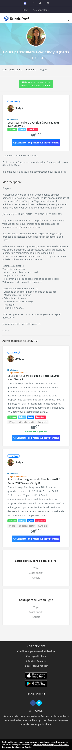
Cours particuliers (12, 69)
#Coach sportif (27, 422)
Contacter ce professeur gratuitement (36, 142)
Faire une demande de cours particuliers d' (36, 84)
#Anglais (42, 422)
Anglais (36, 577)
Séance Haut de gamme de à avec (33, 481)
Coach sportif (36, 572)
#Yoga (12, 422)
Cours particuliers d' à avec (33, 124)
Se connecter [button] (41, 9)
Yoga (36, 567)
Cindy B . (31, 69)
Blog (25, 9)
